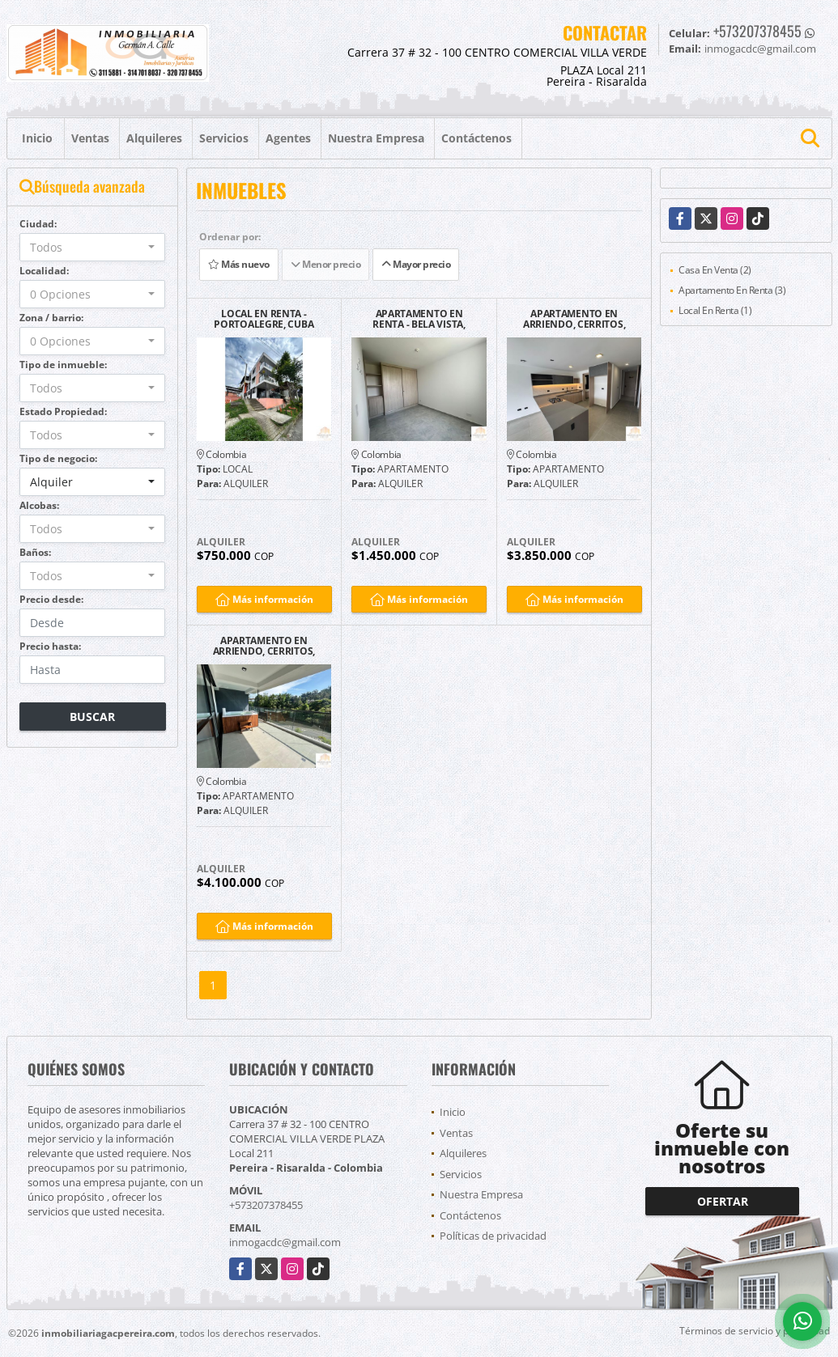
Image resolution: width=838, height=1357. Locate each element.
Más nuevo (239, 264)
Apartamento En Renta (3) (731, 290)
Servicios (224, 138)
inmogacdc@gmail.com (285, 1242)
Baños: (35, 552)
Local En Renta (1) (714, 310)
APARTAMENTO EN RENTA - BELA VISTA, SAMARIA (418, 318)
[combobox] (92, 247)
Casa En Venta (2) (714, 270)
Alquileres (154, 138)
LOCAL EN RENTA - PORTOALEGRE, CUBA (263, 318)
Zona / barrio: (51, 317)
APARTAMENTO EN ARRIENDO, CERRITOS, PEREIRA (574, 318)
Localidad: (44, 271)
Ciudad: (38, 224)
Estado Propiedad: (63, 411)
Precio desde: (51, 599)
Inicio (37, 138)
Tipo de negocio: (58, 458)
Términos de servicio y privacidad (754, 1331)
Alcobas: (39, 505)
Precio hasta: (50, 646)
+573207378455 (757, 30)
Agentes (288, 138)
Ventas (90, 138)
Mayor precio (415, 264)
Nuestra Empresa (376, 138)
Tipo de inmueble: (63, 364)
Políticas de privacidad (493, 1235)
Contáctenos (476, 138)
